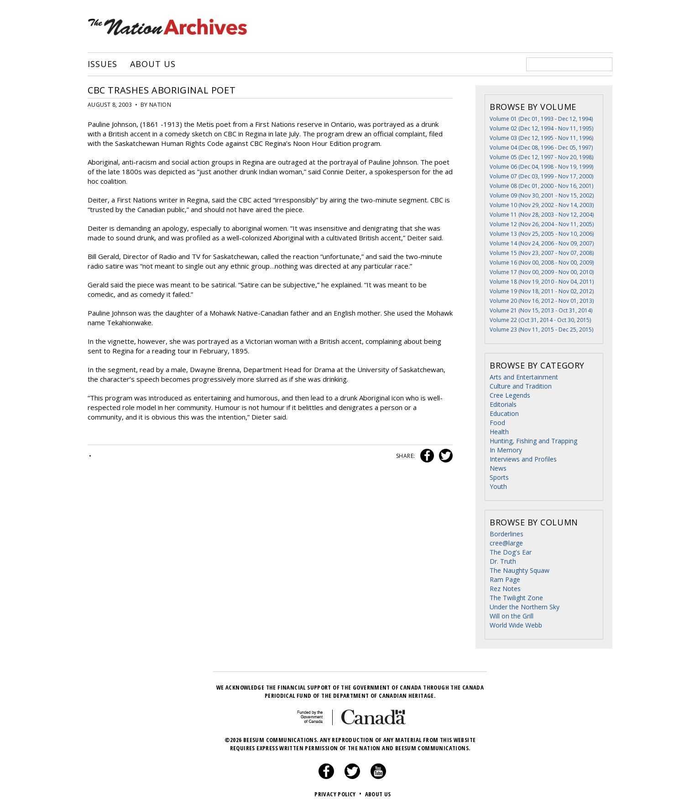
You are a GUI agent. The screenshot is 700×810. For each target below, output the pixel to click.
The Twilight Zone (516, 597)
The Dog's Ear (511, 552)
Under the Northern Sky (524, 606)
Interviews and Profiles (523, 459)
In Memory (506, 450)
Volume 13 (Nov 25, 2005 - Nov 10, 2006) (542, 234)
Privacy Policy (338, 794)
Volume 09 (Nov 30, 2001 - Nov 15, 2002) (542, 195)
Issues (102, 64)
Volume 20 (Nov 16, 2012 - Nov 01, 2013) (542, 301)
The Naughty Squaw (519, 570)
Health (499, 431)
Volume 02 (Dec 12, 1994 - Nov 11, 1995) (541, 128)
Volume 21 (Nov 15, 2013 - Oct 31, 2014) (541, 310)
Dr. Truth (503, 561)
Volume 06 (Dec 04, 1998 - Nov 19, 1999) (541, 167)
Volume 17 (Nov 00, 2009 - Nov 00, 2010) (542, 272)
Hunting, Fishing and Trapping (533, 440)
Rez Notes (505, 588)
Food (497, 422)
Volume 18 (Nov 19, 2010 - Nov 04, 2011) (542, 282)
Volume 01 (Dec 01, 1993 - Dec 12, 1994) (541, 119)
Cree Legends (510, 395)
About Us (152, 64)
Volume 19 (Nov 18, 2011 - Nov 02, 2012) (542, 291)
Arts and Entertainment (524, 377)
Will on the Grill (511, 616)
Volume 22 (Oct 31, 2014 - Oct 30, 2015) (540, 320)
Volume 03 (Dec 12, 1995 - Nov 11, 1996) (541, 138)
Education (504, 413)
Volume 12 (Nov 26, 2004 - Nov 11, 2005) (542, 224)
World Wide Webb (516, 625)
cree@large (506, 543)
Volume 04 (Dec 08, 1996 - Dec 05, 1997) (541, 147)
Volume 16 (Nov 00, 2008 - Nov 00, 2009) (542, 262)
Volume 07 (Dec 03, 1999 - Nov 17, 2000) (541, 176)
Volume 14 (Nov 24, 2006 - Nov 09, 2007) (542, 243)
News (498, 468)
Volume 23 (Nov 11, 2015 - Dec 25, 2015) (541, 329)
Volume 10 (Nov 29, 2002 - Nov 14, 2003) (542, 205)
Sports (499, 477)
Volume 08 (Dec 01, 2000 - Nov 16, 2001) (541, 186)
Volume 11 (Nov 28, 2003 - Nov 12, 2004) (542, 214)
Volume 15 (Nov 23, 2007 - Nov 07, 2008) (542, 253)
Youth (498, 486)
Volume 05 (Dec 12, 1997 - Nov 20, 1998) (541, 157)
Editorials (503, 404)
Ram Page (505, 579)
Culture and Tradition (521, 386)
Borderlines (506, 534)
